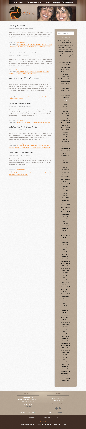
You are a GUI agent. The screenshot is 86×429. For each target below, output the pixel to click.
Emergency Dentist (65, 76)
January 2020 (65, 230)
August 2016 (65, 324)
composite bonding (45, 44)
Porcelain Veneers (20, 95)
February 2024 (65, 115)
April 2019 (65, 251)
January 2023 (65, 146)
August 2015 (65, 352)
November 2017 (65, 289)
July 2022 (65, 160)
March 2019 (65, 254)
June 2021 (65, 190)
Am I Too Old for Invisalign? (65, 47)
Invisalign (26, 147)
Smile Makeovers (65, 90)
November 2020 (65, 207)
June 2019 (65, 247)
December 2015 (65, 343)
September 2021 (65, 183)
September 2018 (65, 268)
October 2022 (65, 153)
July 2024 (65, 104)
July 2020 (65, 216)
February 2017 (65, 310)
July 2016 (65, 326)
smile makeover (43, 96)
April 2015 (65, 362)
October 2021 (65, 181)
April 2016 (65, 333)
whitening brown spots (21, 174)
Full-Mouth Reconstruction (65, 78)
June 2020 (65, 219)
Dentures (65, 74)
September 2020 (65, 212)
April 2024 (65, 111)
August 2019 (65, 242)
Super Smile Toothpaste (15, 73)
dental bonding (13, 46)
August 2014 (65, 380)
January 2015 (65, 369)
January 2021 (65, 202)
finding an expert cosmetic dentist (26, 46)
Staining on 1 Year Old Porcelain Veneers (24, 78)
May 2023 (65, 137)
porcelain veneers (39, 46)
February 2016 (65, 338)
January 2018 (65, 284)
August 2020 (65, 214)
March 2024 (65, 113)
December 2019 (65, 233)
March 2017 (65, 308)
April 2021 (65, 195)
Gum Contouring (65, 81)
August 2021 (65, 186)
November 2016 (65, 317)
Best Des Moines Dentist (65, 62)
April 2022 (65, 167)
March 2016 (65, 336)
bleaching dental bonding (35, 71)
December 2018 (65, 261)
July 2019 (65, 244)
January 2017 (65, 312)
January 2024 (65, 118)
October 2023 (65, 125)
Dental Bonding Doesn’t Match (20, 103)
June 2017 (65, 301)
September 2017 (65, 294)
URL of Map (28, 406)
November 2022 (65, 151)
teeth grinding (44, 122)
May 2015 (65, 359)
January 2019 (65, 258)
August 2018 (65, 270)
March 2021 (65, 197)
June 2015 (65, 357)
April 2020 (65, 223)
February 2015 (65, 366)
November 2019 (65, 235)
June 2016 (65, 329)
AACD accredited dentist (22, 44)
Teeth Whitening (20, 42)
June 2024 (65, 106)
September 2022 (65, 155)
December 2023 (65, 120)
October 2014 (65, 376)
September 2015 (65, 350)
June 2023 (65, 134)
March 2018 (65, 282)
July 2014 (65, 383)
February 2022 (65, 172)
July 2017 (65, 298)
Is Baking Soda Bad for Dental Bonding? (23, 127)
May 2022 (65, 165)
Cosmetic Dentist (65, 64)
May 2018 (65, 277)
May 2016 (65, 331)
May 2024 (65, 108)
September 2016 (65, 322)
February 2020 (65, 228)
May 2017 (65, 303)
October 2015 (65, 348)
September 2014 (65, 378)
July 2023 (65, 132)
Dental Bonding (19, 69)
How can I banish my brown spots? (21, 152)
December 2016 (65, 315)
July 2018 (65, 272)
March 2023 (65, 141)
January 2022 (65, 174)
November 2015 (65, 345)
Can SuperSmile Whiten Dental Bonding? (24, 53)
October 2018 (65, 265)
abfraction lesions (20, 122)
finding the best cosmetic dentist (37, 172)
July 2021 (65, 188)
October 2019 (65, 237)
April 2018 (65, 280)
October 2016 (65, 319)
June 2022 (65, 162)
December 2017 (65, 287)
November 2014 (65, 373)
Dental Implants (65, 71)
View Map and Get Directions (58, 412)
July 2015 (65, 355)
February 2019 (65, 256)
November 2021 (65, 179)
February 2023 (65, 144)
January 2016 (65, 340)
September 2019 (65, 240)
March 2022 (65, 169)
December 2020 (65, 205)
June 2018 (65, 275)
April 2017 (65, 305)
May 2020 (65, 221)
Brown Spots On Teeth (17, 26)
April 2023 (65, 139)
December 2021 (65, 176)
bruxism (28, 122)
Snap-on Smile (65, 93)
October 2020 (65, 209)
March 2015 (65, 364)
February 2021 (65, 200)
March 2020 (65, 226)
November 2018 (65, 263)
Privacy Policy (43, 421)
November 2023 (65, 122)
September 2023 (65, 127)
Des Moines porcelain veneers (21, 172)
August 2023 (65, 130)
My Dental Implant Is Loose (65, 45)
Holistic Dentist (65, 83)
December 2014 (65, 371)
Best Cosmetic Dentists (22, 71)
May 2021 (65, 193)
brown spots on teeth (34, 44)
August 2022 (65, 158)
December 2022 (65, 148)
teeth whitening (26, 73)
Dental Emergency (65, 69)
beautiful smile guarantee (35, 145)
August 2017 (65, 296)
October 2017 (65, 291)
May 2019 (65, 249)
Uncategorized (65, 97)
